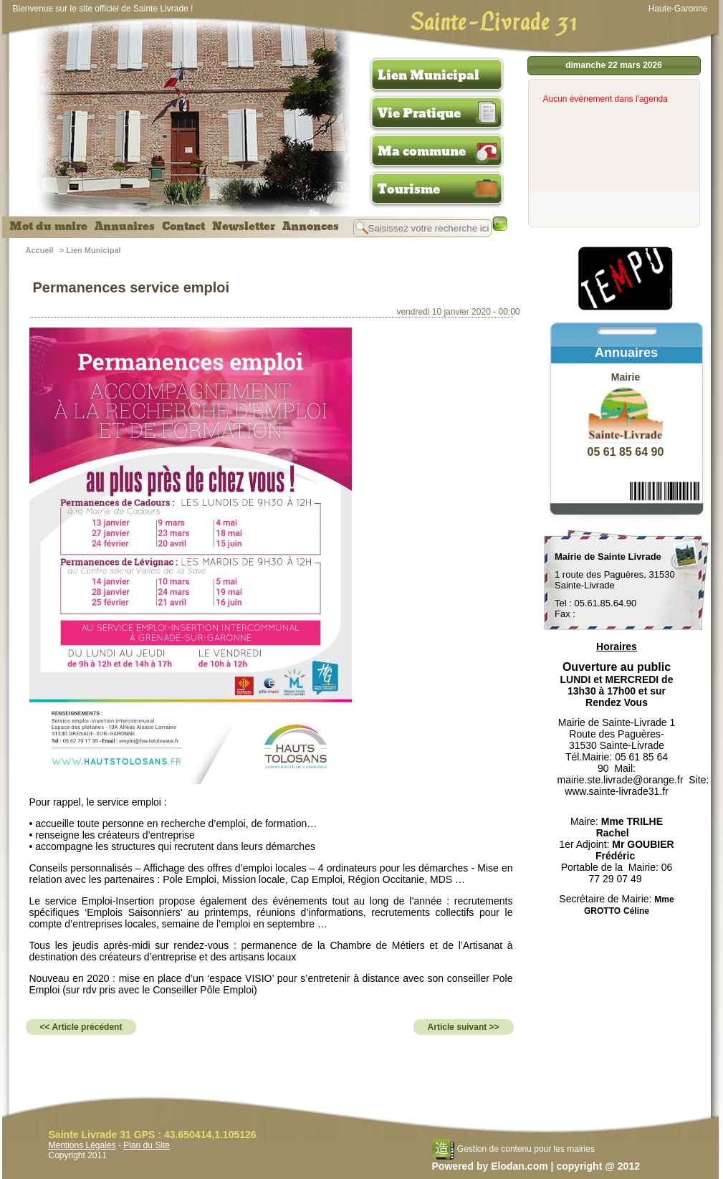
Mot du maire (48, 226)
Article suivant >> (463, 1027)
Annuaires (125, 226)
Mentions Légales (82, 1145)
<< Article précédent (81, 1027)
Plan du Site (146, 1145)
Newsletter (243, 226)
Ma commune (422, 151)
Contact (183, 226)
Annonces (310, 226)
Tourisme (409, 189)
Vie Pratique (419, 113)
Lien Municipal (428, 75)
